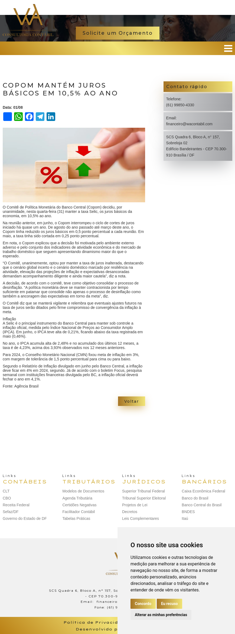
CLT (6, 491)
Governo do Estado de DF (25, 518)
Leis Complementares (140, 518)
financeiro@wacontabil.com (189, 124)
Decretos (129, 512)
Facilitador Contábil (78, 512)
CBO (7, 498)
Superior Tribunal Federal (143, 491)
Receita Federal (16, 505)
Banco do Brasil (195, 498)
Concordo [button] (143, 603)
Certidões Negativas (79, 505)
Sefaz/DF (10, 512)
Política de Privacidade (95, 622)
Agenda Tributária (77, 498)
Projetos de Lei (134, 505)
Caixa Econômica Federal (203, 491)
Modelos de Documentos (83, 491)
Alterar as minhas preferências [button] (161, 615)
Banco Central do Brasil (201, 505)
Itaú (185, 518)
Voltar (131, 401)
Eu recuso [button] (169, 603)
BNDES (188, 512)
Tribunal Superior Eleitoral (144, 498)
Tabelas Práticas (76, 518)
